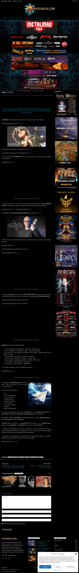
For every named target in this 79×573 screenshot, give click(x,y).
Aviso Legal (36, 567)
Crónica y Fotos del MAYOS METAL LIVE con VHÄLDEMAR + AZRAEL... (44, 542)
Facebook (16, 441)
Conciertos (19, 18)
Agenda (48, 18)
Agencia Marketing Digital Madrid (9, 571)
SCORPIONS (41, 457)
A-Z (55, 543)
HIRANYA (27, 457)
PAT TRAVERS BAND (33, 457)
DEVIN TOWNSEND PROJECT (13, 457)
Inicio (3, 90)
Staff (20, 1)
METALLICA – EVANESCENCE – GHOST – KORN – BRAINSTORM (40, 466)
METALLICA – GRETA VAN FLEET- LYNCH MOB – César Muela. (43, 550)
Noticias (11, 18)
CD (55, 547)
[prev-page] (48, 473)
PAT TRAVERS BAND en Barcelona (33, 108)
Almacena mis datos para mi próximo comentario (14, 523)
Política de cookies (57, 570)
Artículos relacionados (8, 473)
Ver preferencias (71, 566)
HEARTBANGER (22, 457)
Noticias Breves (12, 90)
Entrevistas (29, 18)
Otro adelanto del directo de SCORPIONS (12, 108)
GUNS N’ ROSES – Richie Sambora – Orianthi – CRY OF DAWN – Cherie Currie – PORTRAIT (13, 466)
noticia (21, 123)
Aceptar (45, 566)
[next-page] (50, 473)
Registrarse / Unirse (6, 1)
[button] (76, 554)
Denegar (58, 566)
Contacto (15, 1)
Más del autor (19, 473)
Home (4, 18)
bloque (29, 153)
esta (31, 209)
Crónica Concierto (58, 549)
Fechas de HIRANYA (29, 110)
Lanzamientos (39, 18)
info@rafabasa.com (12, 555)
